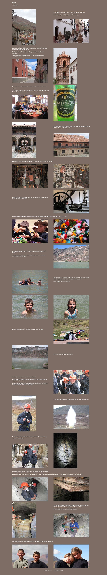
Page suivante (48, 570)
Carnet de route (59, 570)
